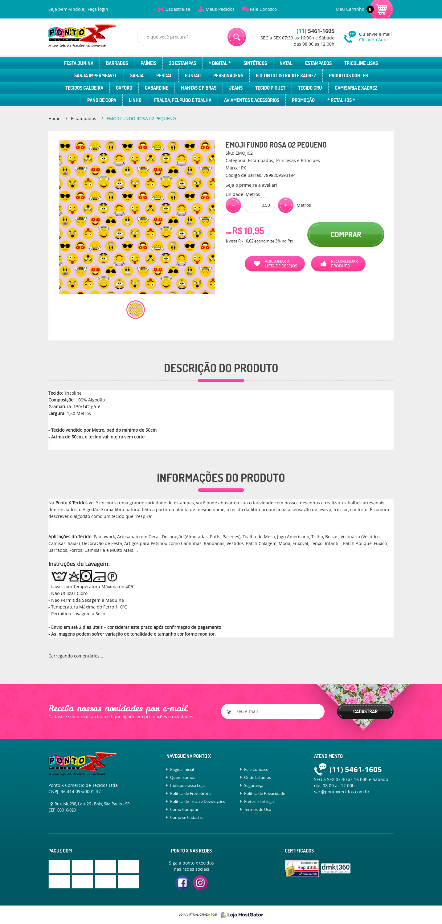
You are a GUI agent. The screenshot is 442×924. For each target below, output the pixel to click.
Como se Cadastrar (187, 817)
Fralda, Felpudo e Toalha (182, 100)
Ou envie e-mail (376, 37)
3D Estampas (182, 63)
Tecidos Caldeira (84, 88)
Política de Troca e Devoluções (197, 801)
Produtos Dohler (348, 75)
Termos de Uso (257, 809)
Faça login (98, 9)
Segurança (253, 785)
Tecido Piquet (270, 88)
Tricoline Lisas (361, 63)
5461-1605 (315, 31)
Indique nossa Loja (187, 785)
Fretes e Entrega (259, 801)
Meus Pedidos (220, 9)
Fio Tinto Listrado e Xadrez (286, 75)
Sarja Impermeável (95, 75)
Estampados (318, 63)
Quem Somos (182, 777)
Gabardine (156, 88)
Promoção (303, 100)
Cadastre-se (178, 9)
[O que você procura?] (236, 37)
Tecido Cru (310, 88)
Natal (286, 63)
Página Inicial (182, 769)
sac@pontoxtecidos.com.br (342, 792)
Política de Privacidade (264, 793)
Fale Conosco (263, 9)
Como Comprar (184, 809)
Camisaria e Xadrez (356, 88)
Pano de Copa (101, 100)
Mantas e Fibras (198, 88)
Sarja (137, 75)
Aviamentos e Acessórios (251, 100)
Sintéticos (255, 63)
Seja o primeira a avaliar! (251, 185)
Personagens (228, 75)
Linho (135, 100)
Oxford (124, 88)
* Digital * (220, 63)
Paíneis (148, 63)
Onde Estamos (257, 777)
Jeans (236, 88)
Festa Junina (78, 63)
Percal (164, 75)
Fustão (193, 75)
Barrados (117, 63)
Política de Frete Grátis (190, 793)
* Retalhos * (341, 100)
